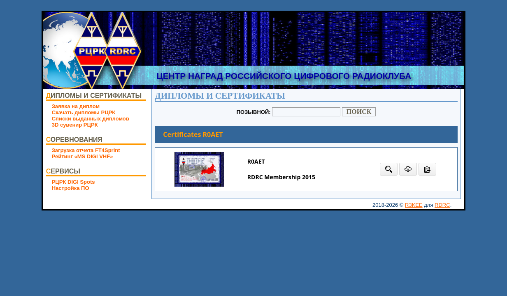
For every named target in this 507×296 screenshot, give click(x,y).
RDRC (442, 205)
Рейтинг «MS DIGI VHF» (82, 156)
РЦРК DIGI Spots (73, 182)
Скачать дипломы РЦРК (84, 112)
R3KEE (414, 205)
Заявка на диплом (76, 106)
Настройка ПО (70, 188)
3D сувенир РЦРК (75, 125)
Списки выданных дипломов (90, 119)
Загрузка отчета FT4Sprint (86, 150)
